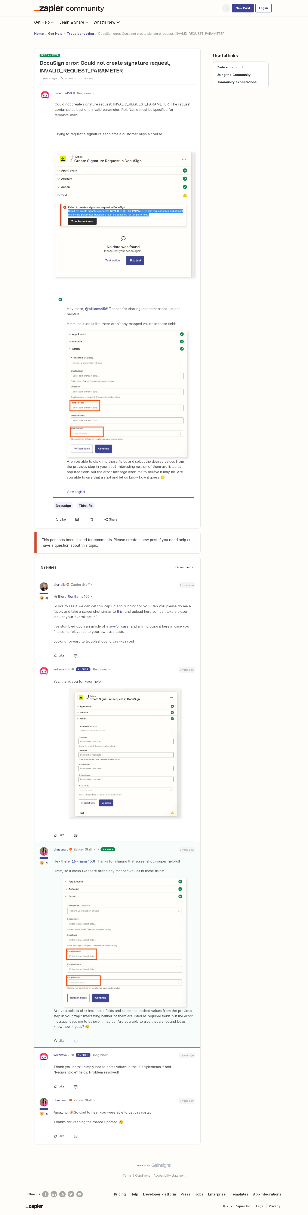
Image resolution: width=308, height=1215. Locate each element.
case (119, 626)
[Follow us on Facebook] (45, 1194)
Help (134, 1194)
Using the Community (233, 75)
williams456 (63, 93)
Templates (239, 1194)
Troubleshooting (80, 34)
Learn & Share (74, 22)
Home (39, 34)
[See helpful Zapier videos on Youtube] (79, 1194)
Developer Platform (159, 1194)
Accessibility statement (169, 1175)
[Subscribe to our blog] (62, 1194)
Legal (260, 1206)
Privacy (274, 1206)
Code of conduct (229, 67)
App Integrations (267, 1194)
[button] (243, 8)
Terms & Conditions (136, 1175)
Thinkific (86, 506)
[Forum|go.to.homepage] (70, 8)
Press (185, 1194)
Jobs (199, 1194)
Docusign (63, 506)
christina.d (60, 849)
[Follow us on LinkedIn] (54, 1194)
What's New (107, 22)
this (120, 611)
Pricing (120, 1194)
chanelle (59, 585)
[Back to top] (299, 1169)
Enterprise (217, 1194)
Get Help (44, 22)
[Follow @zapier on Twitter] (71, 1194)
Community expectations (236, 82)
